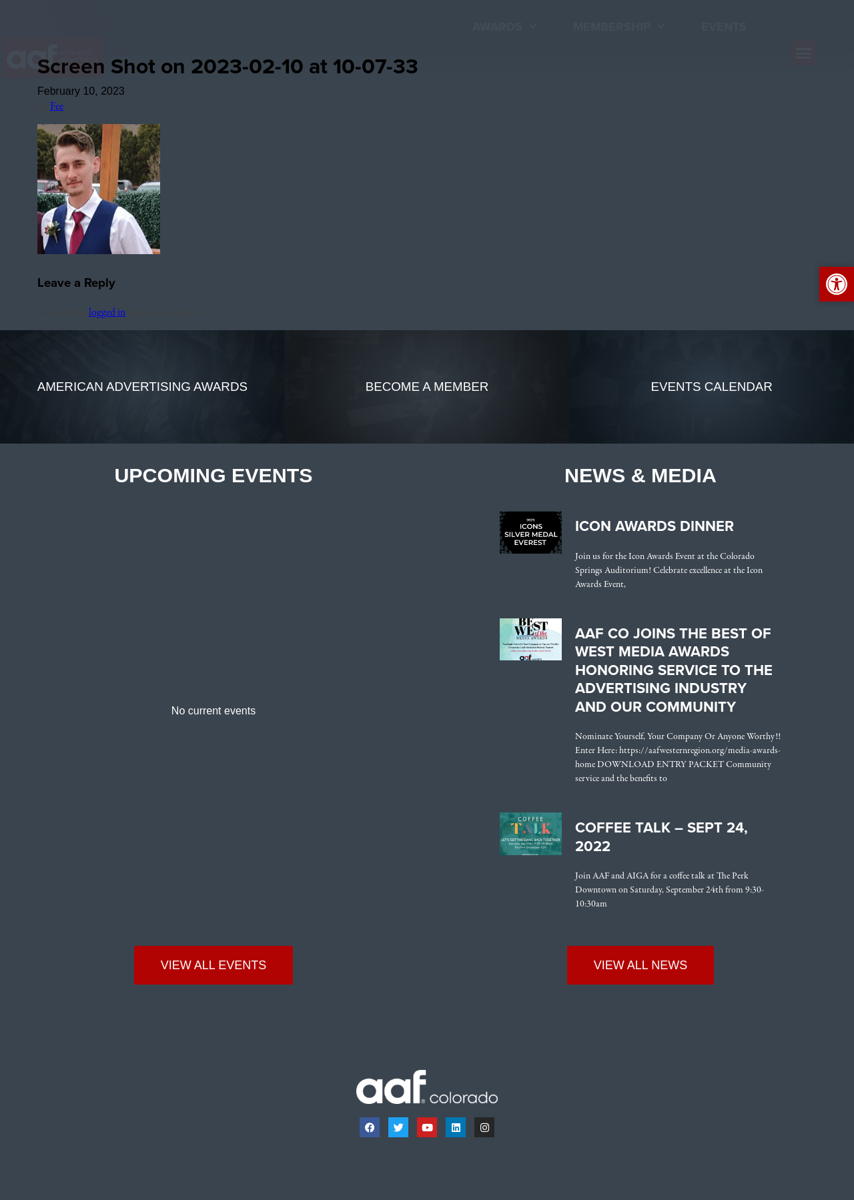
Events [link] (724, 26)
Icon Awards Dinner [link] (654, 526)
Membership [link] (619, 27)
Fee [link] (56, 106)
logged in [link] (107, 313)
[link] (66, 57)
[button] (804, 53)
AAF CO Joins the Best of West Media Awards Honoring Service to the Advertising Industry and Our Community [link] (674, 670)
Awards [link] (504, 27)
